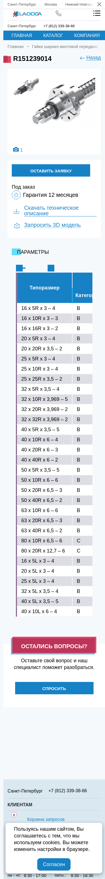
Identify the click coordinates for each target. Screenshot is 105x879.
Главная (21, 35)
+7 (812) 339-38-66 (59, 26)
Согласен (54, 864)
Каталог (53, 35)
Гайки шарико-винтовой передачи (64, 46)
